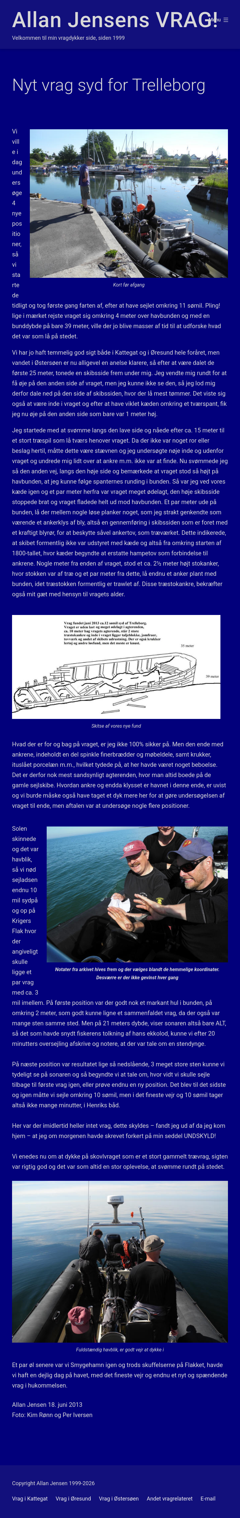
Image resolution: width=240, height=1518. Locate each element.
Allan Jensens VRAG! (115, 20)
